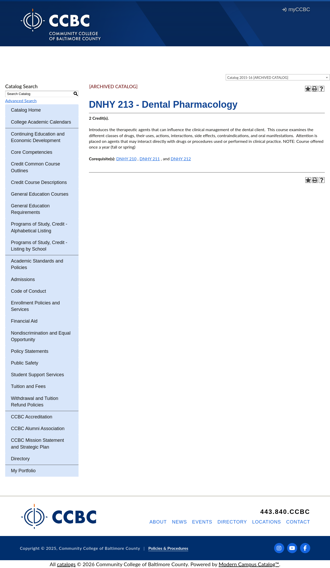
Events (202, 522)
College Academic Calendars (41, 122)
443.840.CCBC (285, 511)
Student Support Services (37, 374)
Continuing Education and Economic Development (37, 137)
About (158, 522)
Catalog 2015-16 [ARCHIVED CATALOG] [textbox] (257, 77)
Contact (298, 522)
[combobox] (278, 77)
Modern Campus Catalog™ (249, 564)
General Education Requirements (30, 209)
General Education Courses (39, 194)
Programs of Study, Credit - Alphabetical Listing (39, 227)
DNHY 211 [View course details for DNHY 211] (150, 158)
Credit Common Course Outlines (35, 167)
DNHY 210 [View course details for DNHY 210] (126, 158)
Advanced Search (21, 100)
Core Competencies (31, 152)
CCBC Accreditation (31, 416)
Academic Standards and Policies (37, 264)
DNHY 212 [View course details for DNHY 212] (181, 158)
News (179, 522)
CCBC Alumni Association (37, 428)
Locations (266, 522)
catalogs (66, 564)
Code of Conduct (28, 291)
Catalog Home (26, 110)
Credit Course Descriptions (39, 182)
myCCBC (296, 9)
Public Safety (24, 363)
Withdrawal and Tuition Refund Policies (34, 401)
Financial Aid (24, 321)
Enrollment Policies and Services (35, 306)
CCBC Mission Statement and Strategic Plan (37, 443)
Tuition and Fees (28, 386)
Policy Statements (29, 351)
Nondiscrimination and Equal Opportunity (40, 336)
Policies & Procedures (168, 548)
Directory (20, 458)
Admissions (23, 279)
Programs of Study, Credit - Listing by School (39, 246)
